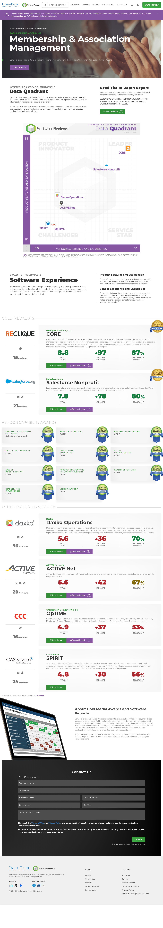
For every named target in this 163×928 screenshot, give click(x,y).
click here (39, 696)
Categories (75, 5)
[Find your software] (58, 5)
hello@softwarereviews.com (134, 844)
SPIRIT (54, 658)
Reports (89, 883)
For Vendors (122, 5)
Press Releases (128, 883)
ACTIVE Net (61, 568)
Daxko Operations (69, 522)
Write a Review (152, 5)
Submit (138, 839)
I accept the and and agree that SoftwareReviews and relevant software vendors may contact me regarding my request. (78, 824)
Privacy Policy (54, 823)
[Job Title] (113, 805)
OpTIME (56, 613)
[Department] (49, 805)
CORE (53, 334)
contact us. (21, 16)
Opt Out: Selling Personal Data (135, 894)
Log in (88, 875)
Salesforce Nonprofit (72, 382)
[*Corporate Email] (49, 798)
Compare (85, 5)
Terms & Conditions (130, 886)
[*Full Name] (81, 790)
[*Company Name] (81, 783)
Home (12, 29)
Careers (124, 879)
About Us (95, 5)
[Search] (45, 5)
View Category (19, 67)
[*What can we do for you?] (81, 815)
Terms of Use (37, 823)
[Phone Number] (113, 798)
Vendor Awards (108, 5)
